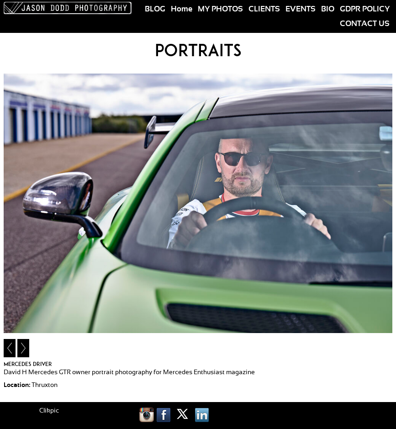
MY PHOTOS (220, 9)
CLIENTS (264, 9)
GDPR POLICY (365, 9)
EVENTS (300, 9)
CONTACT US (365, 23)
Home (181, 9)
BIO (327, 9)
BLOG (155, 9)
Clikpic (49, 411)
